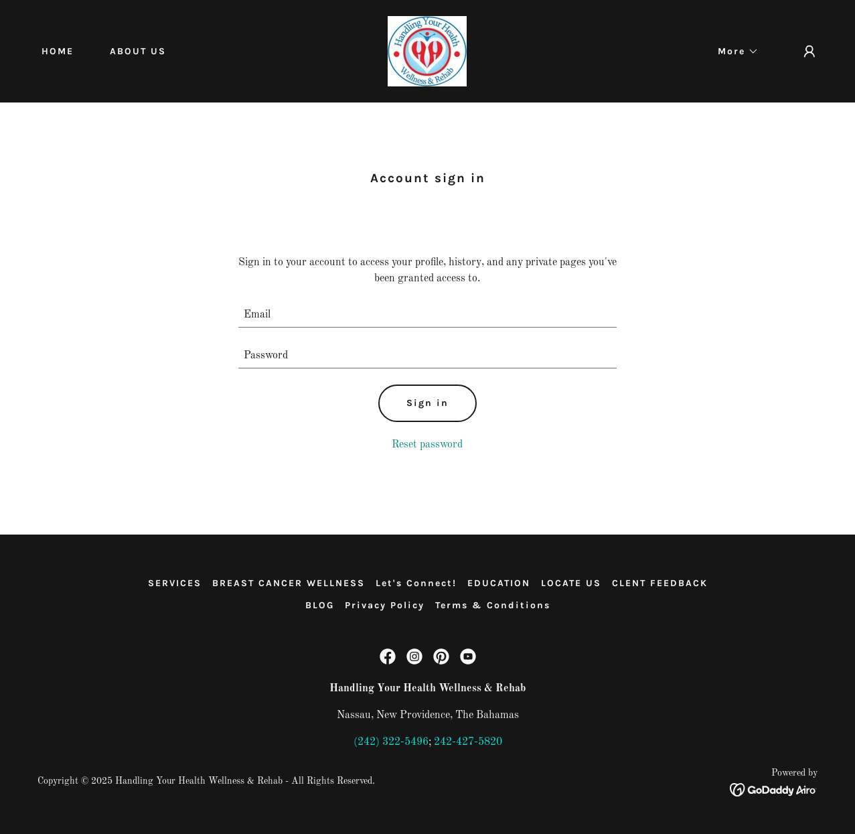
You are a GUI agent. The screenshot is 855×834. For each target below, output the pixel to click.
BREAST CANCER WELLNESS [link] (288, 583)
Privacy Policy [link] (384, 605)
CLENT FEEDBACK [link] (660, 583)
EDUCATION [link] (498, 583)
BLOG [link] (319, 605)
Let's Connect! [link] (416, 583)
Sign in (427, 403)
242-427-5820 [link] (468, 742)
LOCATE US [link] (571, 583)
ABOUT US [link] (138, 51)
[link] (427, 51)
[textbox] (427, 315)
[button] (733, 52)
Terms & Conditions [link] (492, 605)
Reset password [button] (427, 444)
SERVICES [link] (175, 583)
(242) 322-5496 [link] (391, 742)
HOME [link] (58, 51)
